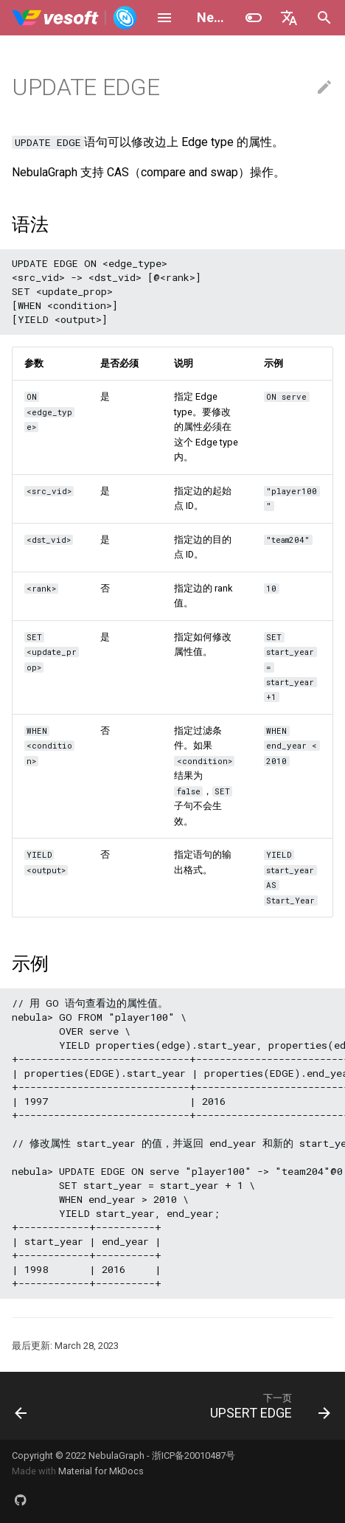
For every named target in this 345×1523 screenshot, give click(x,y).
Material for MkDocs (101, 1471)
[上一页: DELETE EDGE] (21, 1406)
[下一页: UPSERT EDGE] (268, 1406)
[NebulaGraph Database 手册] (75, 17)
